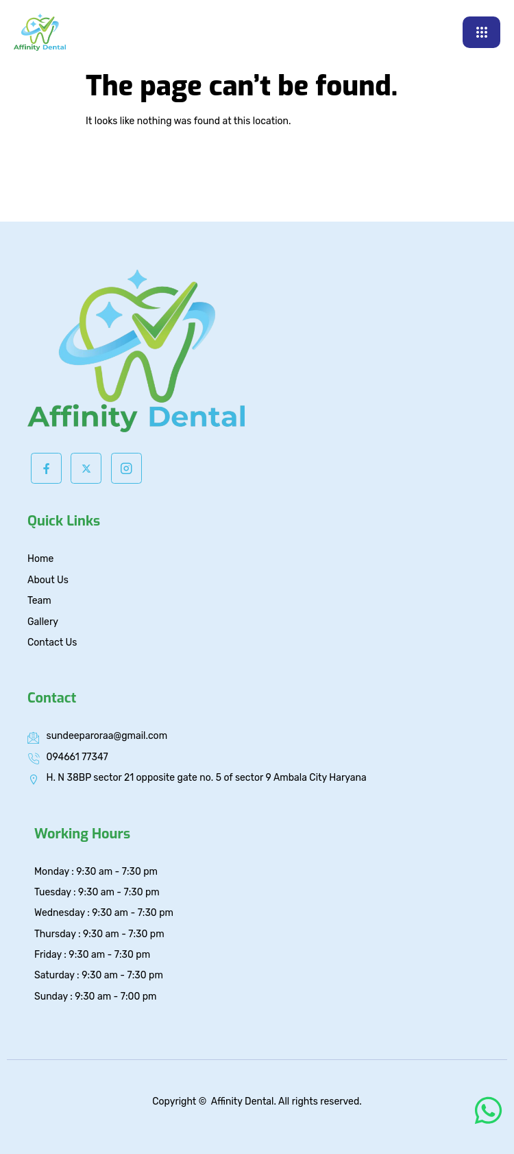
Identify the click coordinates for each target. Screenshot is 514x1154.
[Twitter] (86, 468)
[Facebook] (46, 468)
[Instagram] (126, 468)
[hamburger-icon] (481, 32)
